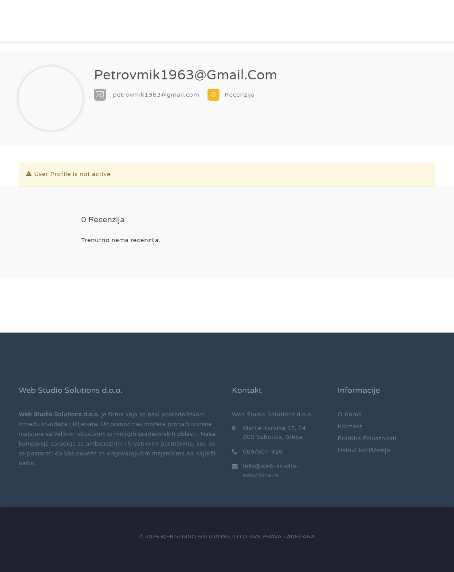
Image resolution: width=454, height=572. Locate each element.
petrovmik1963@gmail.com (156, 94)
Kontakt (350, 426)
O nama (350, 414)
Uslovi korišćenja (364, 450)
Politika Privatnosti (367, 438)
